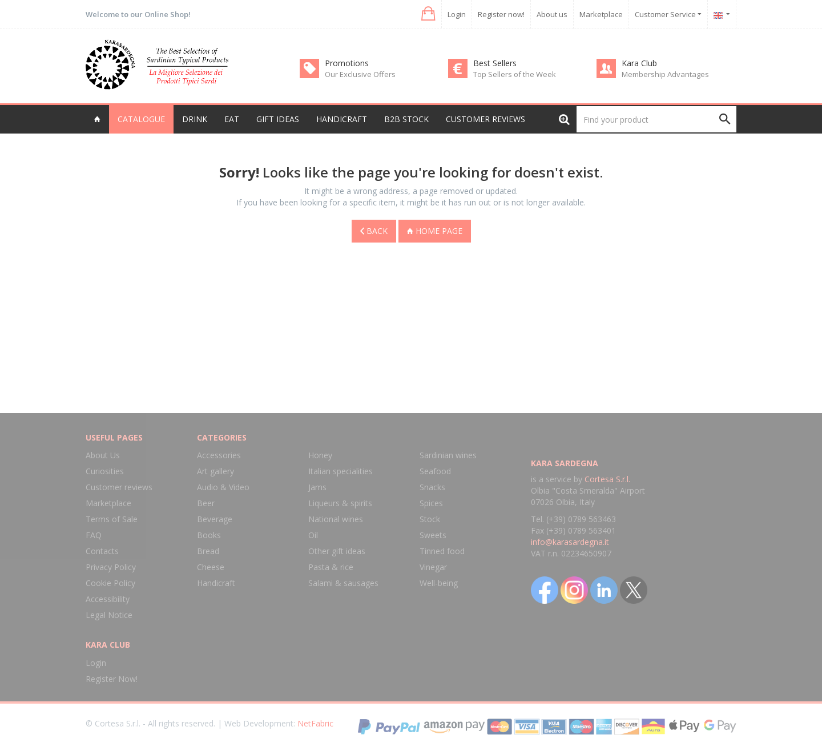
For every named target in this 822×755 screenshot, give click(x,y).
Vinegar (433, 567)
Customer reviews (485, 119)
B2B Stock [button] (406, 119)
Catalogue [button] (141, 119)
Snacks (432, 487)
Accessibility (108, 598)
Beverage (214, 519)
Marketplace (601, 14)
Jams (317, 487)
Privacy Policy (111, 567)
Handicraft (216, 583)
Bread (208, 551)
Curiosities (105, 471)
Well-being (439, 583)
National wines (335, 519)
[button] (427, 14)
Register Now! (112, 678)
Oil (313, 535)
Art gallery (215, 471)
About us (552, 14)
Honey (320, 455)
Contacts (102, 551)
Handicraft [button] (341, 119)
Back (374, 230)
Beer (206, 503)
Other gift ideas (336, 551)
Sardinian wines (448, 455)
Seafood (435, 471)
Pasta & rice (330, 567)
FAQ (94, 535)
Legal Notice (109, 614)
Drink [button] (194, 119)
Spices (431, 503)
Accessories (219, 455)
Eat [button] (231, 119)
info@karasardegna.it (570, 541)
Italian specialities (340, 471)
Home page (434, 230)
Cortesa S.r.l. (607, 479)
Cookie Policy (110, 583)
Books (209, 535)
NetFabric (315, 723)
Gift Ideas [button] (277, 119)
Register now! (501, 14)
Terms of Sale (112, 519)
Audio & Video (223, 487)
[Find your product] (656, 119)
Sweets (433, 535)
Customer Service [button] (668, 14)
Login (457, 14)
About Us (103, 455)
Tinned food (442, 551)
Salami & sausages (343, 583)
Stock (430, 519)
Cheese (210, 567)
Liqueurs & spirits (340, 503)
